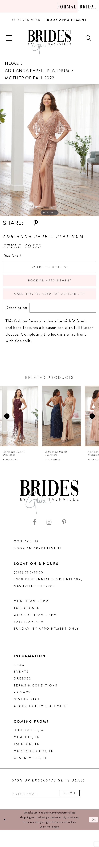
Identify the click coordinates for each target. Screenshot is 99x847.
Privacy (22, 697)
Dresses (22, 683)
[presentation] (19, 420)
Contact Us (26, 546)
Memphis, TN (27, 742)
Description (16, 312)
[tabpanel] (49, 150)
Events (21, 676)
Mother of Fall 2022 (29, 78)
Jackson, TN (27, 749)
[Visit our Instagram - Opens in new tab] (49, 527)
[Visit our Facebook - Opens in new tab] (34, 527)
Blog (19, 669)
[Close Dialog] (5, 825)
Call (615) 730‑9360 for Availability (50, 298)
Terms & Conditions (36, 690)
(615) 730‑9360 (29, 577)
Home (12, 63)
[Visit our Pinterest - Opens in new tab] (64, 527)
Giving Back (27, 704)
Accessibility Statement (41, 711)
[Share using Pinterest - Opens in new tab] (36, 223)
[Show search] (88, 38)
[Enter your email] (49, 799)
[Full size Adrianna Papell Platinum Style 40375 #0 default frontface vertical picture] (49, 150)
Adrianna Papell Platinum (37, 70)
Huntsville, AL (30, 735)
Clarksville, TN (31, 762)
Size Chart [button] (14, 255)
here (56, 832)
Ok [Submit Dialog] (93, 825)
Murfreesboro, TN (34, 755)
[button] (9, 38)
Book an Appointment (50, 283)
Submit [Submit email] (76, 798)
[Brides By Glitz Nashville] (49, 42)
